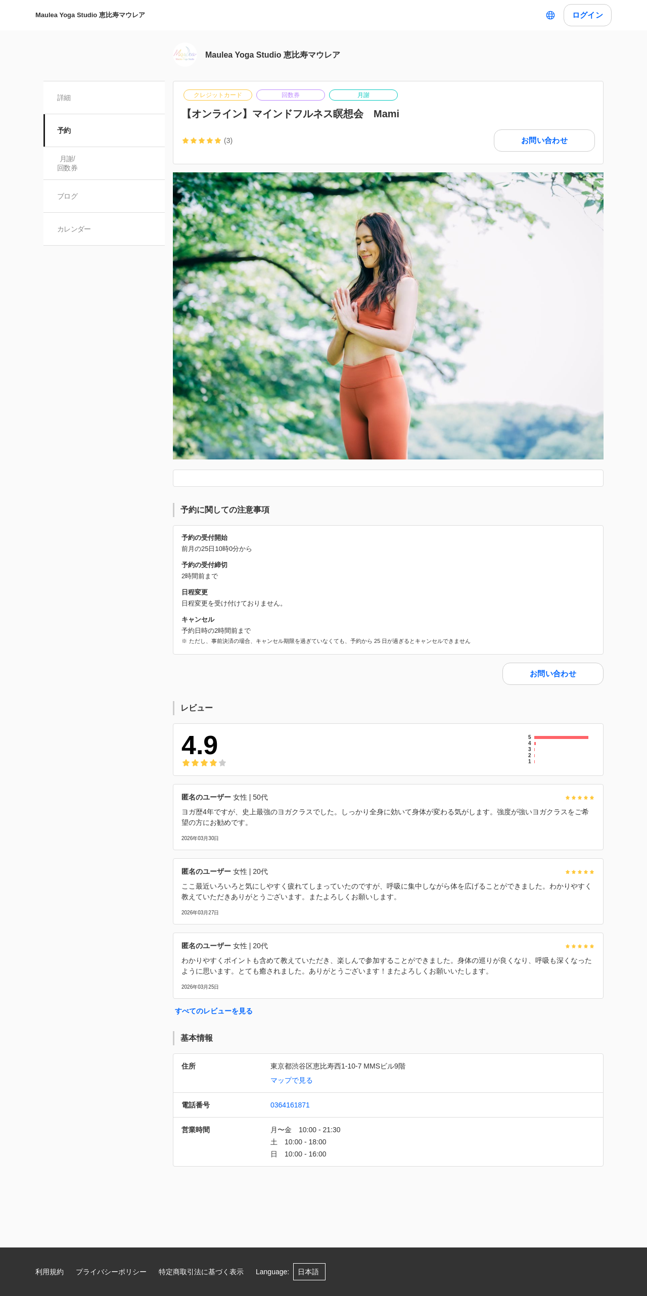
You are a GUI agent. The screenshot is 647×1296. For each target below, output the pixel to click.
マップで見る (291, 1080)
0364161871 (290, 1105)
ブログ (68, 196)
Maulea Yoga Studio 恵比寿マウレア (90, 15)
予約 (64, 130)
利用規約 (49, 1272)
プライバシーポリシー (111, 1272)
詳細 (64, 98)
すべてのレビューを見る (214, 1011)
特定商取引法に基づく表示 (201, 1272)
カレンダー (74, 229)
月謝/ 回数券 (68, 163)
